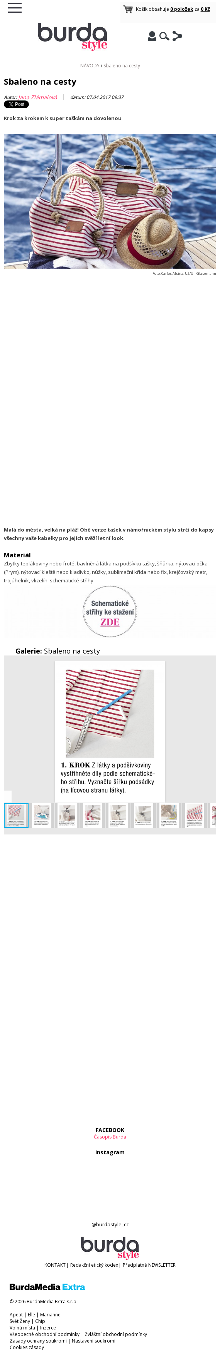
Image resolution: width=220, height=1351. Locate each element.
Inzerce (48, 1327)
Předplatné (135, 1265)
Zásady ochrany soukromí (38, 1341)
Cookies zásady (27, 1347)
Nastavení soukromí (93, 1341)
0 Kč (205, 9)
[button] (209, 668)
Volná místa (22, 1327)
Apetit (16, 1314)
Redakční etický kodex (94, 1265)
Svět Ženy (20, 1321)
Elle (31, 1314)
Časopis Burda (110, 1137)
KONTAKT (55, 1265)
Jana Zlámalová (37, 97)
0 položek (181, 9)
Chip (40, 1321)
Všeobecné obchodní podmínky (45, 1334)
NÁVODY (90, 65)
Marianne (50, 1314)
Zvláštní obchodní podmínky (116, 1334)
